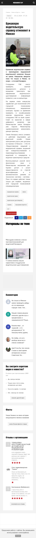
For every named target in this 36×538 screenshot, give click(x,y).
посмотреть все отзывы (18, 504)
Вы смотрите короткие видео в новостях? (17, 368)
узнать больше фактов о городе (18, 424)
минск (24, 192)
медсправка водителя (20, 204)
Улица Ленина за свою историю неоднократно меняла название (17, 416)
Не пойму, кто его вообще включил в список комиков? (18, 340)
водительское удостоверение (14, 200)
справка (9, 204)
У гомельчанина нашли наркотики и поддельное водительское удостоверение (17, 263)
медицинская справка (13, 192)
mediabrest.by (18, 3)
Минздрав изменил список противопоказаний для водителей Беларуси (16, 242)
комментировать (12, 213)
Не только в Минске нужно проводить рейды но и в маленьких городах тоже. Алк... (20, 304)
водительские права (12, 196)
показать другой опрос (18, 398)
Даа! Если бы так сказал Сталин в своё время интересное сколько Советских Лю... (20, 351)
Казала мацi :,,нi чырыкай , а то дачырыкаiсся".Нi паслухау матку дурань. (20, 329)
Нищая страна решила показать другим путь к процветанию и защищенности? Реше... (20, 316)
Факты (9, 409)
